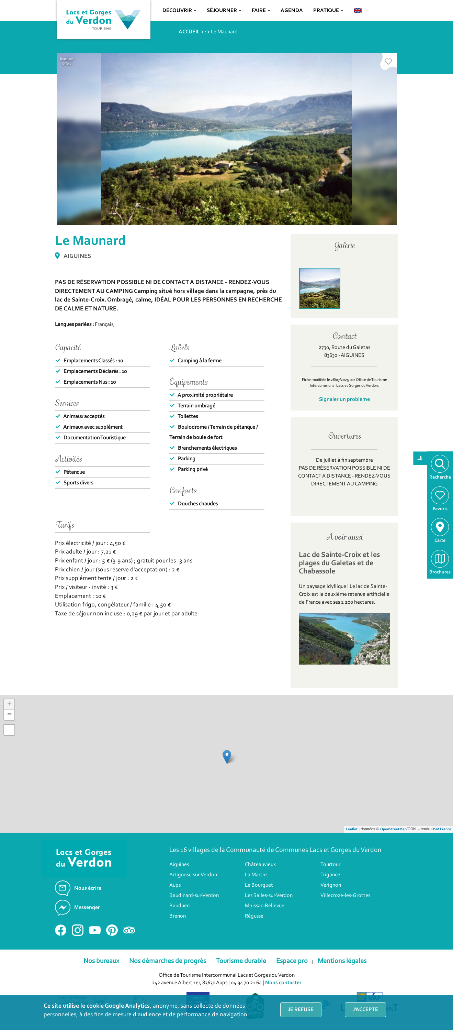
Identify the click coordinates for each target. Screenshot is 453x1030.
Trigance (330, 875)
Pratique (328, 10)
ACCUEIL (189, 32)
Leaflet (352, 829)
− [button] (9, 715)
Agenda (292, 10)
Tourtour (330, 864)
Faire (261, 10)
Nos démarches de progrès (167, 961)
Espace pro (292, 961)
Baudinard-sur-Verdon (194, 895)
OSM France (441, 829)
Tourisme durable (241, 961)
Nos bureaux (101, 961)
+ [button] (9, 704)
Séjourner (224, 10)
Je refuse (301, 1009)
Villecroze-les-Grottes (345, 895)
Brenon (177, 916)
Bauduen (179, 906)
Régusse (254, 916)
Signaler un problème (344, 399)
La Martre (256, 875)
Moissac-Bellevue (264, 906)
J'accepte (365, 1009)
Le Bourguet (259, 885)
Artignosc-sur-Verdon (193, 875)
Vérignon (330, 885)
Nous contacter (283, 983)
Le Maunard (224, 32)
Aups (175, 885)
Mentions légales (342, 961)
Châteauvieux (260, 864)
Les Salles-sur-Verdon (269, 895)
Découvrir (179, 10)
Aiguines (179, 864)
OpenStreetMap (393, 829)
